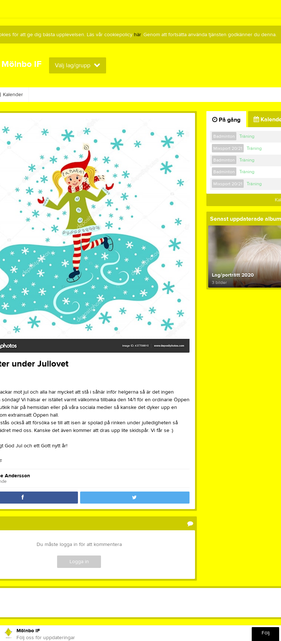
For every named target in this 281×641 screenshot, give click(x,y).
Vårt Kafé (145, 94)
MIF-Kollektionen (56, 94)
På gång (226, 120)
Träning (246, 136)
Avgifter (183, 94)
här (137, 34)
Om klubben (223, 94)
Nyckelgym (105, 94)
